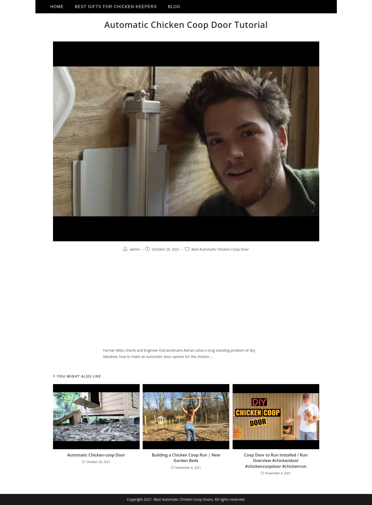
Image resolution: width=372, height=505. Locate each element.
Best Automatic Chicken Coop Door (220, 249)
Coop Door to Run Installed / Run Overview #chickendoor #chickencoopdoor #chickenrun (276, 460)
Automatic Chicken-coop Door (96, 455)
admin (135, 249)
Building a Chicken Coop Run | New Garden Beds (186, 457)
